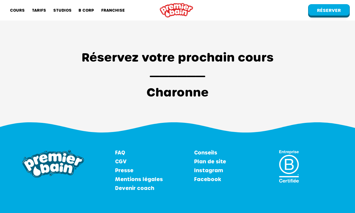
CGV (120, 161)
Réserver (329, 10)
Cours (17, 10)
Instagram (208, 170)
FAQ (120, 152)
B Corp (86, 10)
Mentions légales (139, 179)
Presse (124, 170)
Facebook (207, 179)
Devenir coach (134, 188)
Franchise (113, 10)
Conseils (205, 152)
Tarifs (39, 10)
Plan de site (210, 161)
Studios (62, 10)
